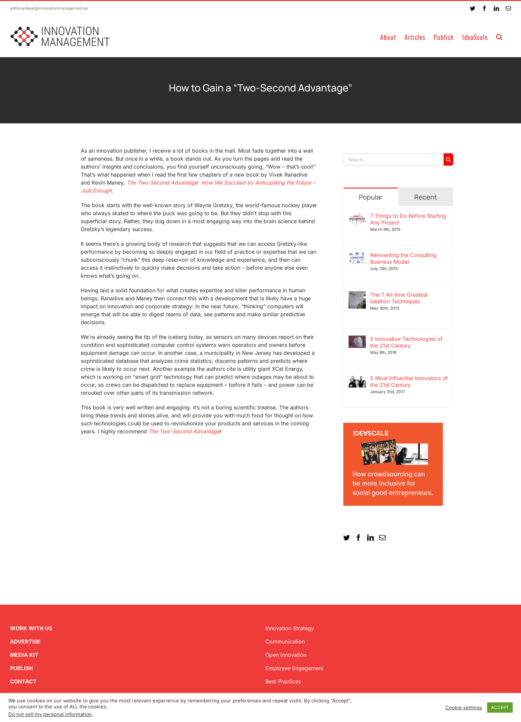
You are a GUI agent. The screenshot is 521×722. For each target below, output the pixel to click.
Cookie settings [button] (463, 708)
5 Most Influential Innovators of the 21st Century (409, 381)
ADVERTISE (25, 641)
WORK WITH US (31, 628)
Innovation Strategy (289, 628)
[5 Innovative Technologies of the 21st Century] (357, 339)
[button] (499, 36)
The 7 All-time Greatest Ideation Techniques (399, 298)
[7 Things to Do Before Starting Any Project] (357, 216)
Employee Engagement (294, 668)
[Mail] (382, 537)
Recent (425, 197)
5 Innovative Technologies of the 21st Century (406, 342)
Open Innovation (285, 654)
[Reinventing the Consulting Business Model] (357, 255)
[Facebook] (358, 537)
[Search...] (393, 159)
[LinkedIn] (370, 537)
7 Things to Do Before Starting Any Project (408, 219)
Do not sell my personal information (50, 714)
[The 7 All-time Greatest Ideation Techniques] (357, 295)
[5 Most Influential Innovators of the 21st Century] (357, 378)
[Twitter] (346, 537)
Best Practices (283, 681)
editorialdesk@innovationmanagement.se (49, 8)
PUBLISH (21, 668)
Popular (370, 197)
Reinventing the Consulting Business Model (403, 258)
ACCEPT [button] (500, 707)
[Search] (448, 159)
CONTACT (23, 681)
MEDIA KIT (24, 654)
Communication (285, 641)
